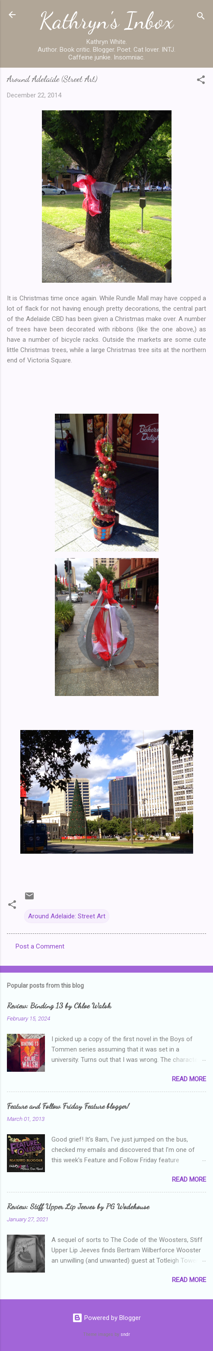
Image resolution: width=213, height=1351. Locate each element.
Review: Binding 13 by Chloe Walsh (59, 1005)
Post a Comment (40, 946)
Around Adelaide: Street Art (66, 916)
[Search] (201, 17)
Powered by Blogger (106, 1318)
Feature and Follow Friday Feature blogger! (68, 1106)
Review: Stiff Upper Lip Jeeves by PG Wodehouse (78, 1206)
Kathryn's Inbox (106, 20)
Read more (189, 1079)
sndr (125, 1334)
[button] (201, 81)
